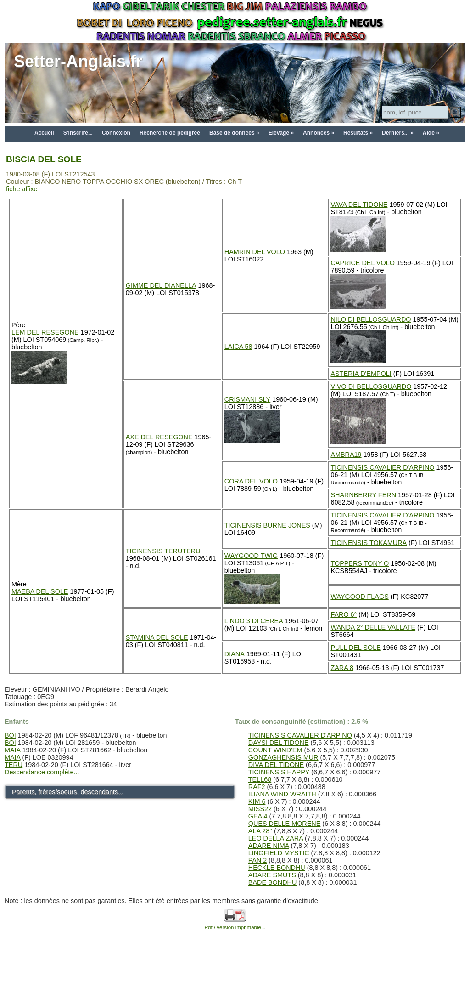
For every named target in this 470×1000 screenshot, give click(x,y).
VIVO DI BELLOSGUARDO (370, 386)
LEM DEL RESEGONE (45, 332)
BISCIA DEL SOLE (44, 159)
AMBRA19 (345, 454)
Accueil (44, 133)
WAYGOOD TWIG (251, 555)
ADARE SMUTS (272, 875)
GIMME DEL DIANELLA (161, 285)
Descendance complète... (42, 772)
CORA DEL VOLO (251, 481)
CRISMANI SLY (247, 399)
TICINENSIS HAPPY (278, 772)
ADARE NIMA (268, 845)
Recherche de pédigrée (170, 133)
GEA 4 (258, 816)
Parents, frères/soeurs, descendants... (67, 791)
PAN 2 (257, 860)
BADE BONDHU (272, 882)
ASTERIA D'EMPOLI (360, 373)
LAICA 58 (238, 346)
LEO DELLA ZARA (275, 838)
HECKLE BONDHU (276, 867)
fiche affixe (22, 189)
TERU (13, 764)
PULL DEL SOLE (355, 647)
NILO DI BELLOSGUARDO (370, 319)
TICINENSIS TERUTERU (163, 551)
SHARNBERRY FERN (363, 495)
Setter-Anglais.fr (78, 61)
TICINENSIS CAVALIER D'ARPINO (382, 467)
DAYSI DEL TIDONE (278, 742)
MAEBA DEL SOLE (39, 591)
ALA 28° (260, 831)
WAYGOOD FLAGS (359, 596)
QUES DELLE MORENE (284, 823)
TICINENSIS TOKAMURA (368, 542)
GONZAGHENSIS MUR (283, 757)
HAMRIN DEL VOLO (254, 252)
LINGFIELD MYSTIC (278, 853)
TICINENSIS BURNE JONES (267, 525)
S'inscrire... (78, 133)
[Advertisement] (235, 978)
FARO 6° (343, 614)
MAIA (12, 750)
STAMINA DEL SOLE (157, 637)
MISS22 (260, 808)
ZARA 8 (341, 667)
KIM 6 (257, 801)
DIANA (234, 654)
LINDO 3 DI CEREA (253, 621)
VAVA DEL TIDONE (358, 204)
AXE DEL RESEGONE (159, 437)
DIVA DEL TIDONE (276, 764)
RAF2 (256, 786)
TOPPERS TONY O (359, 563)
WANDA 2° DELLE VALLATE (372, 627)
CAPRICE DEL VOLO (362, 263)
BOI (10, 735)
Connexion (116, 133)
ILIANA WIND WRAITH (282, 794)
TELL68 (259, 779)
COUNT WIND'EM (275, 750)
